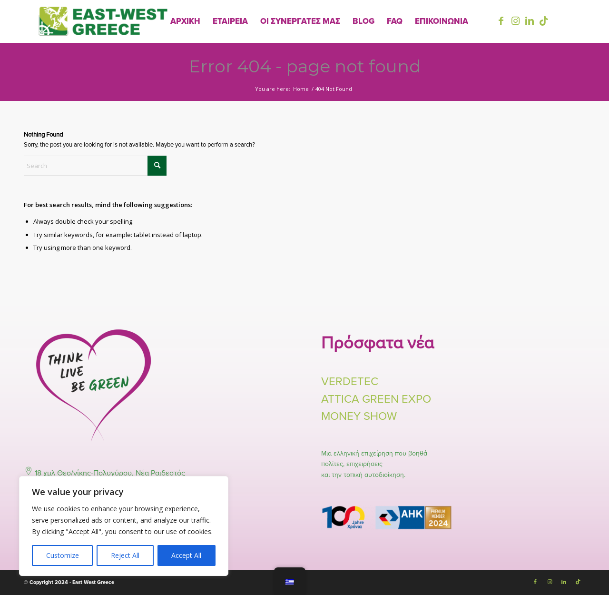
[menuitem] (185, 21)
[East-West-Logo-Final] (103, 21)
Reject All (125, 555)
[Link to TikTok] (544, 21)
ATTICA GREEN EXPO (376, 399)
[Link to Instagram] (515, 21)
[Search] (95, 166)
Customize (62, 555)
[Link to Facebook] (501, 21)
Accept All (186, 555)
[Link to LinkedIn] (529, 21)
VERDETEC (349, 381)
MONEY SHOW (359, 416)
